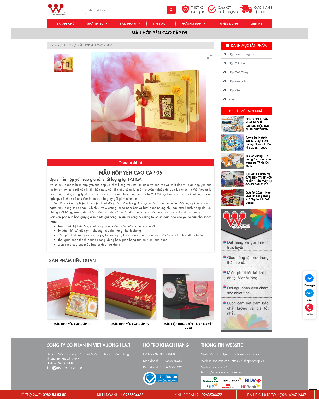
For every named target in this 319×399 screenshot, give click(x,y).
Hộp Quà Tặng (238, 72)
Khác (232, 99)
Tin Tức (161, 23)
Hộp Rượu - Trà (238, 81)
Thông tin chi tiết (130, 163)
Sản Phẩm (130, 23)
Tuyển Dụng (228, 23)
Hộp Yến (68, 45)
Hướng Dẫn (194, 23)
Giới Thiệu (97, 23)
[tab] (130, 164)
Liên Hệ (256, 23)
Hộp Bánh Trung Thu (242, 54)
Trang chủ (66, 23)
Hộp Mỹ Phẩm (238, 63)
